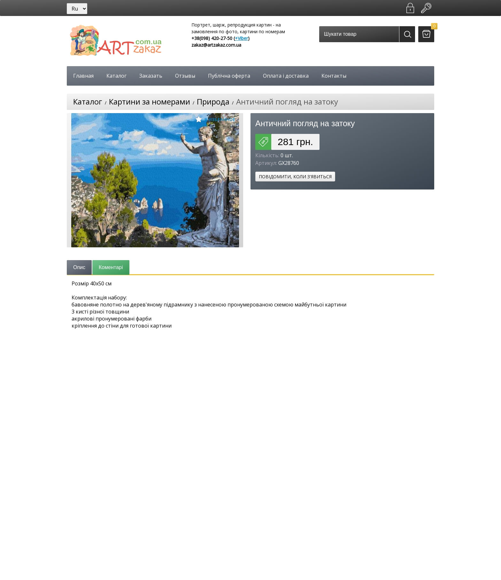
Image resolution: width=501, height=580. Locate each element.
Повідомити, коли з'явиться (295, 177)
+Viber (241, 38)
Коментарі (111, 267)
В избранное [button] (215, 119)
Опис (79, 267)
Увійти (426, 8)
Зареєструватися (410, 8)
